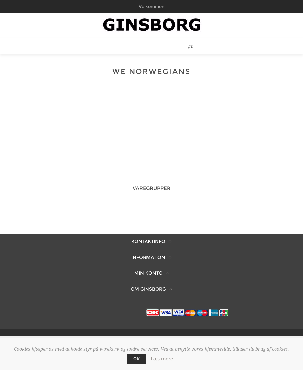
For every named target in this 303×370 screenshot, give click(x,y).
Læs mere (162, 359)
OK (136, 358)
